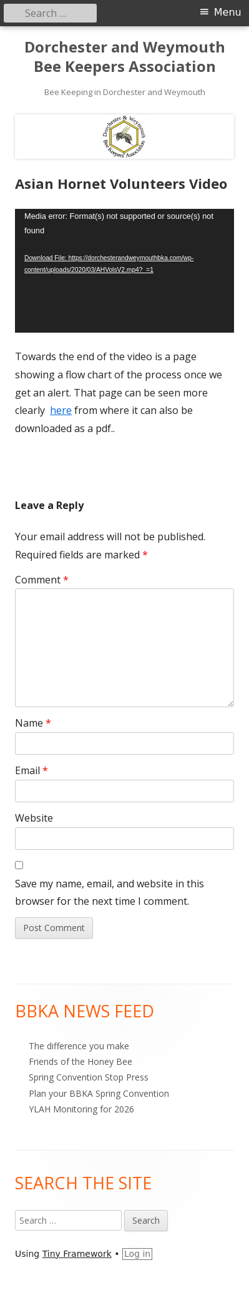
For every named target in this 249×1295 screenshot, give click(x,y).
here (61, 410)
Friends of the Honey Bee (80, 1061)
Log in (137, 1254)
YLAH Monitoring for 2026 (81, 1109)
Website (34, 818)
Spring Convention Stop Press (89, 1077)
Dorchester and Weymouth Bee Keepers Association (124, 57)
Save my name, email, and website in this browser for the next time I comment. (109, 893)
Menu (228, 12)
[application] (124, 271)
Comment (42, 580)
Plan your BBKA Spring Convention (99, 1093)
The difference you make (79, 1046)
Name (33, 723)
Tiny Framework (77, 1254)
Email (31, 770)
